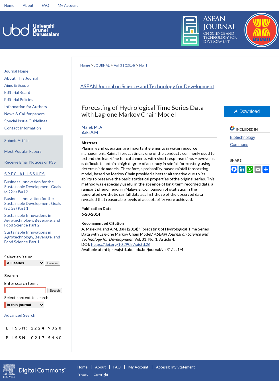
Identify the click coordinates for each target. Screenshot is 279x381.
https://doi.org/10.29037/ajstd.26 (120, 244)
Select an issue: (18, 256)
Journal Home (16, 71)
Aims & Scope (16, 85)
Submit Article (17, 140)
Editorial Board (17, 92)
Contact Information (22, 127)
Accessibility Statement (175, 367)
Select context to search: (27, 297)
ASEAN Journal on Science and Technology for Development (147, 86)
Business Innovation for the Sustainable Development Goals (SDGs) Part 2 (32, 186)
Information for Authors (25, 106)
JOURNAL (102, 65)
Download (247, 111)
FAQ (117, 367)
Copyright (101, 374)
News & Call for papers (24, 113)
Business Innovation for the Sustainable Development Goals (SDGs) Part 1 (32, 203)
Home (85, 65)
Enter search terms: (22, 283)
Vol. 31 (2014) (124, 65)
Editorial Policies (18, 99)
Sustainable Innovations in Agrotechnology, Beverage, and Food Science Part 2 (32, 220)
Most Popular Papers (23, 151)
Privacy (82, 374)
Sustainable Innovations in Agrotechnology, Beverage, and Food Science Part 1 (32, 237)
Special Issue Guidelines (26, 120)
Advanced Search (19, 315)
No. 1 (143, 65)
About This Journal (21, 78)
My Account (138, 367)
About (100, 367)
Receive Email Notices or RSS (30, 162)
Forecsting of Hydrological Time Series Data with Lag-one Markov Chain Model (142, 111)
